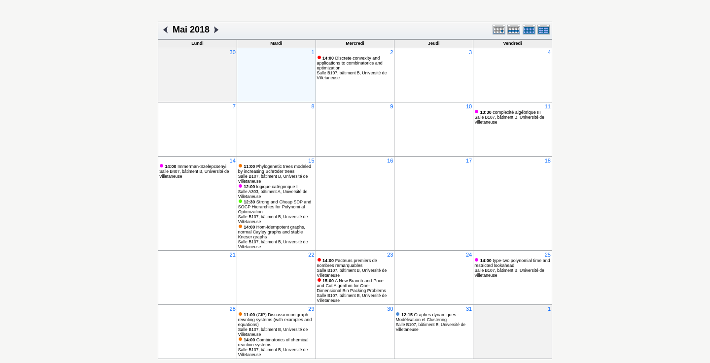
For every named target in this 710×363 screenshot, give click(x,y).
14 (233, 161)
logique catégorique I (270, 186)
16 (390, 161)
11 (548, 106)
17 (469, 161)
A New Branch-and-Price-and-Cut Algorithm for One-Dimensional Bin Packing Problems (351, 285)
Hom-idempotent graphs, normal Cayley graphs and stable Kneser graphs (271, 232)
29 (311, 309)
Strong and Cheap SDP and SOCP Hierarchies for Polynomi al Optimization (274, 206)
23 (390, 255)
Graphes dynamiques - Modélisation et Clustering (427, 317)
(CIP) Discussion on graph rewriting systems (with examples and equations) (275, 319)
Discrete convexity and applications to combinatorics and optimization (350, 63)
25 (548, 255)
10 (469, 106)
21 (233, 255)
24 (469, 255)
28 (233, 309)
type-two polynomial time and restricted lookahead (512, 263)
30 (233, 52)
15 (311, 161)
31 (469, 309)
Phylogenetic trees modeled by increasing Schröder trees (274, 169)
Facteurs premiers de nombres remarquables (347, 263)
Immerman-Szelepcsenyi (196, 166)
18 (548, 161)
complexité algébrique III (510, 112)
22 (311, 255)
